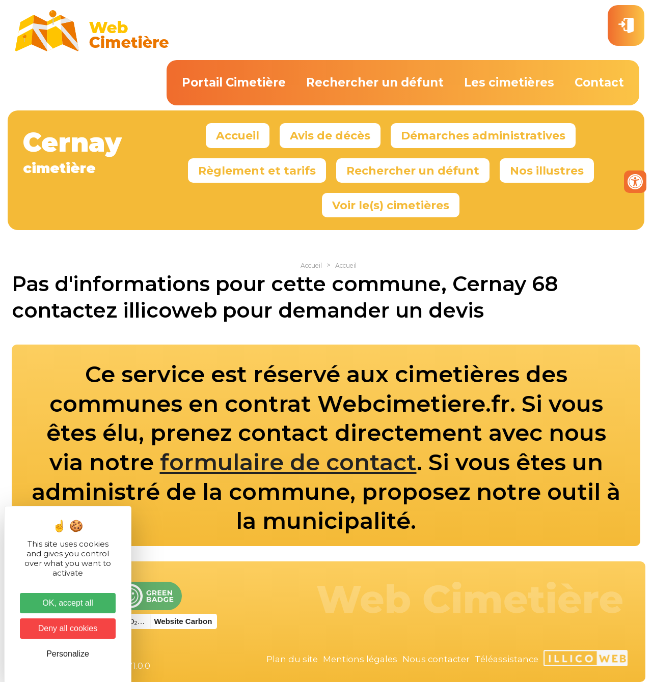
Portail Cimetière (234, 82)
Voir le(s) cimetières (390, 205)
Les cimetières (509, 82)
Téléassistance (506, 659)
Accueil (237, 135)
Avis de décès (330, 135)
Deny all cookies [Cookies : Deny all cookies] (68, 628)
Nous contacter (436, 659)
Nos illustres (547, 170)
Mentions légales (360, 659)
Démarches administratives (483, 135)
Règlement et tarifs (257, 170)
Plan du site (292, 659)
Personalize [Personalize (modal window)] (67, 653)
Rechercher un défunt (375, 82)
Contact (599, 82)
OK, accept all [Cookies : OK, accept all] (67, 603)
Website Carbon (183, 621)
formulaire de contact (288, 462)
